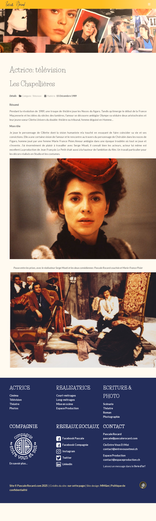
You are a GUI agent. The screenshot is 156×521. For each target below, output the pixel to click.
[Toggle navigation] (148, 4)
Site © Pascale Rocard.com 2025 (29, 485)
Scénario (108, 404)
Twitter (66, 457)
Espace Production (67, 408)
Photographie (111, 416)
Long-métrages (65, 399)
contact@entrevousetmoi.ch (120, 449)
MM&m (104, 485)
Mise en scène (64, 404)
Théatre (14, 404)
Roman (107, 412)
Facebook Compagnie (75, 444)
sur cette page (76, 485)
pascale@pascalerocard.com (120, 438)
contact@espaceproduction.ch (121, 459)
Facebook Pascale (73, 438)
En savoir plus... (19, 463)
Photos (14, 408)
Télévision (16, 399)
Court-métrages (66, 395)
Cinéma (14, 395)
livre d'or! (139, 466)
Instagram (68, 451)
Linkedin (67, 464)
